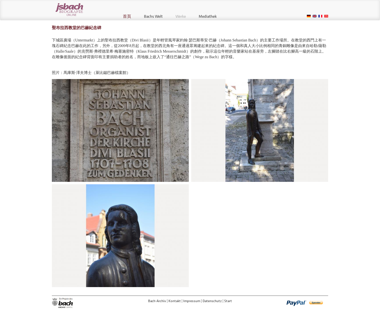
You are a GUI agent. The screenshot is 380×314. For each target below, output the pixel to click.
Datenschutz (212, 300)
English (315, 16)
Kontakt (174, 300)
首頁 (127, 16)
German (309, 16)
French (320, 16)
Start (228, 300)
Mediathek (208, 16)
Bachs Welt (153, 16)
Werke (180, 16)
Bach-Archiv (157, 300)
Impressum (191, 300)
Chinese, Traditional (326, 16)
